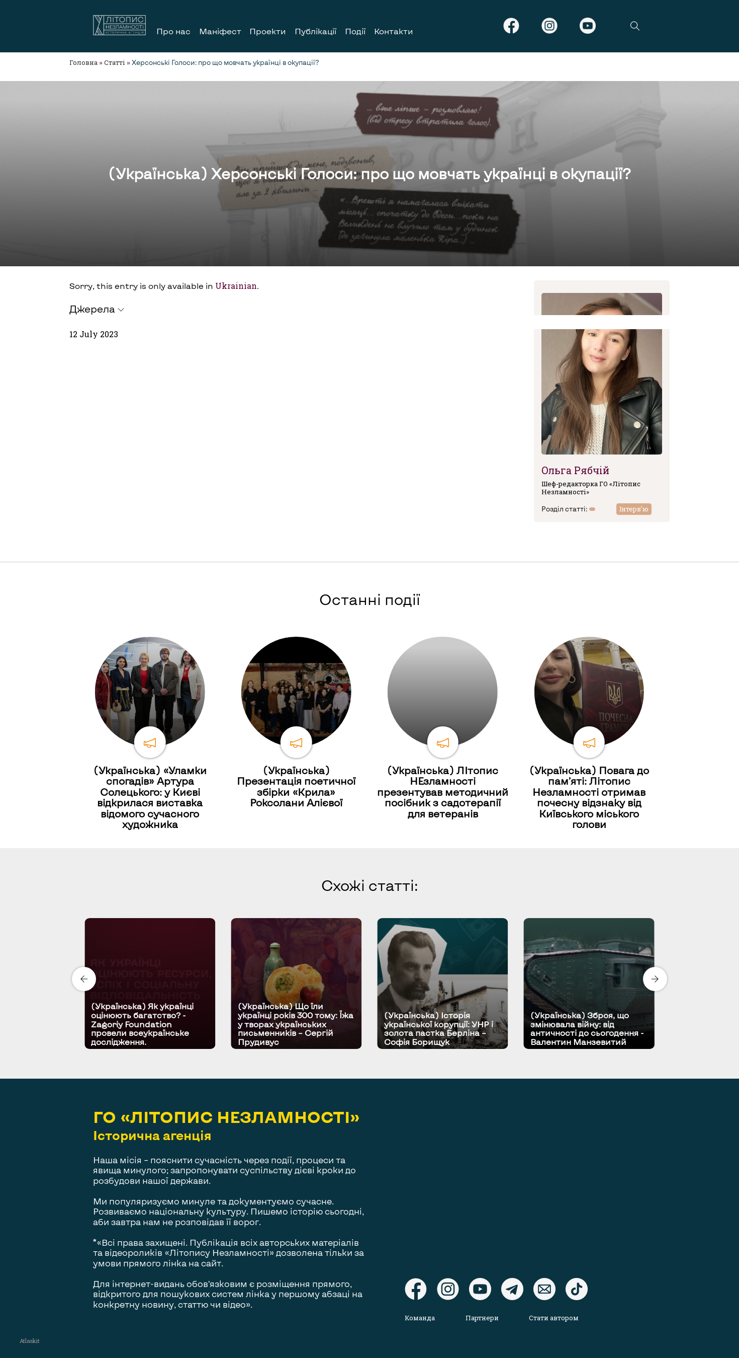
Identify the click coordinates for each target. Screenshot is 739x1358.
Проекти (267, 31)
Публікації (315, 31)
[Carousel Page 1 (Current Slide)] (366, 916)
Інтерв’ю (634, 508)
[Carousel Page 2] (372, 916)
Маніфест (220, 31)
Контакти (393, 31)
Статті (114, 62)
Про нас (173, 31)
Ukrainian (236, 285)
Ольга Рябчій (575, 470)
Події (355, 31)
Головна (83, 62)
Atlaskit (30, 1340)
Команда (420, 1317)
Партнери (482, 1317)
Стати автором (554, 1317)
